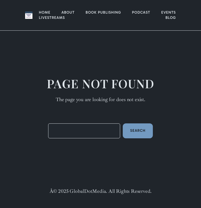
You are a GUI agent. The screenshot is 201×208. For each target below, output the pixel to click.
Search (138, 130)
